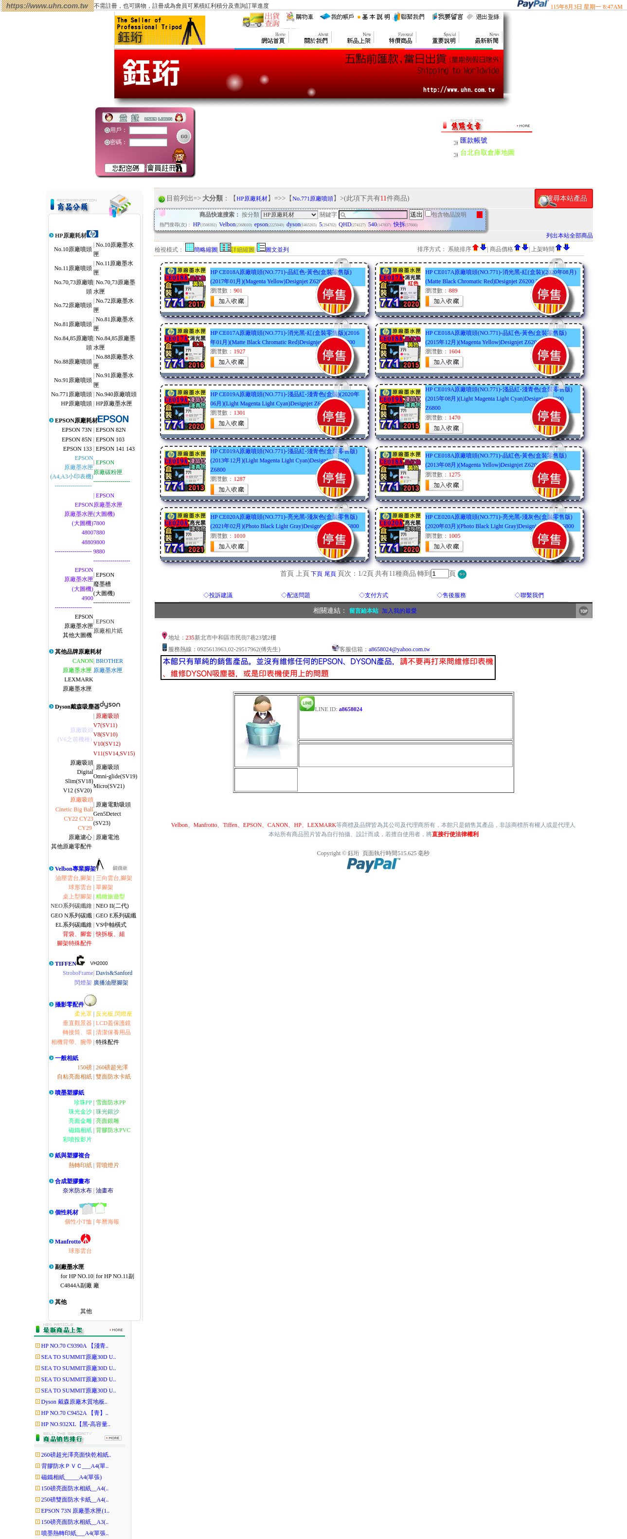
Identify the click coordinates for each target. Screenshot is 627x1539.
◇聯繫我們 (529, 595)
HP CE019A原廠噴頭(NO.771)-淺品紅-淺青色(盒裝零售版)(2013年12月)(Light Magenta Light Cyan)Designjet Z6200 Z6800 (283, 460)
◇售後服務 (451, 595)
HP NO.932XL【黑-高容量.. (75, 1424)
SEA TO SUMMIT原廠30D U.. (78, 1357)
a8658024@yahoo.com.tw (399, 649)
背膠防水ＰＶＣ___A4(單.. (75, 1466)
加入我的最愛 (399, 610)
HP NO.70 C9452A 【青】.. (74, 1413)
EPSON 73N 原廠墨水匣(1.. (75, 1510)
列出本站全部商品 (569, 235)
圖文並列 (277, 249)
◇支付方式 (373, 595)
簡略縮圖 (205, 249)
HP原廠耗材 (251, 198)
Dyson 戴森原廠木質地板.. (74, 1401)
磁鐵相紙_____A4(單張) (71, 1477)
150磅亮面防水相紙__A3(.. (75, 1522)
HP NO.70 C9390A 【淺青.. (74, 1345)
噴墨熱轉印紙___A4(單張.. (75, 1533)
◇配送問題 (295, 595)
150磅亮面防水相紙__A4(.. (75, 1488)
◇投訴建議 (218, 595)
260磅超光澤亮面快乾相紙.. (76, 1454)
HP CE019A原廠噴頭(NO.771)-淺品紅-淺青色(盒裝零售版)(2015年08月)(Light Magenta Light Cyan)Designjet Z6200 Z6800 (498, 398)
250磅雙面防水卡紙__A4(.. (75, 1499)
